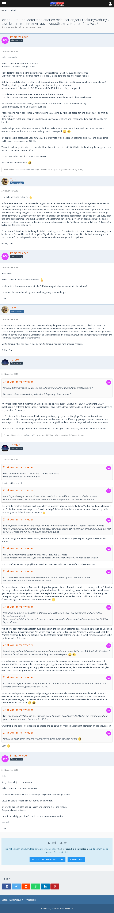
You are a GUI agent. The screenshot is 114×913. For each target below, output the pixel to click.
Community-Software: (57, 908)
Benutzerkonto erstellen (47, 859)
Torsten (29, 435)
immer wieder (11, 27)
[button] (4, 3)
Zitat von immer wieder (18, 381)
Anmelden (76, 859)
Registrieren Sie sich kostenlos (74, 848)
